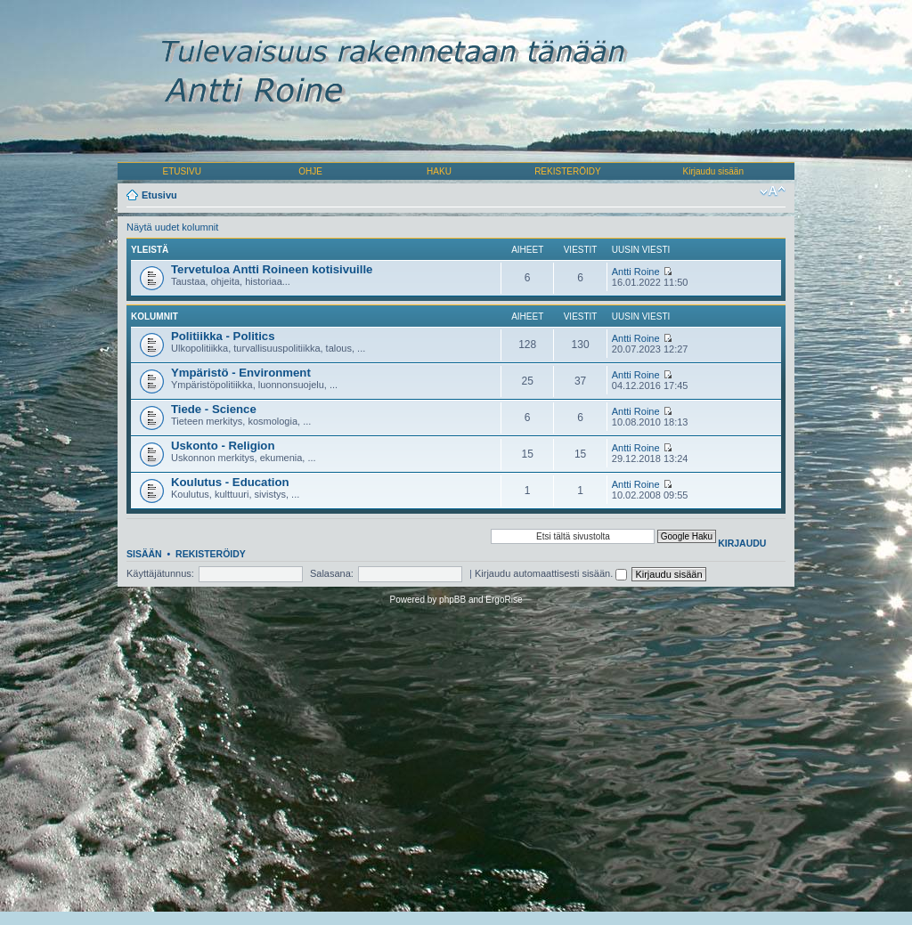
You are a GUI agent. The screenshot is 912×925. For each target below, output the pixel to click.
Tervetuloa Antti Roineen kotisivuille (271, 269)
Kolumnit (154, 316)
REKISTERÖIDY (567, 171)
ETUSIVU (182, 171)
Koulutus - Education (230, 482)
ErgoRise (503, 599)
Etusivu (159, 195)
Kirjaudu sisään (713, 171)
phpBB (452, 599)
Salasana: (332, 573)
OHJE (310, 171)
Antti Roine (636, 271)
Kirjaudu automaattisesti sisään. (551, 573)
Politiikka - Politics (223, 336)
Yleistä (149, 250)
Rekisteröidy (210, 553)
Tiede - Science (213, 409)
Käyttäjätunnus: (160, 573)
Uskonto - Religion (223, 445)
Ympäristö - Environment (241, 372)
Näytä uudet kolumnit (172, 227)
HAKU (439, 171)
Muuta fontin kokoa (773, 191)
